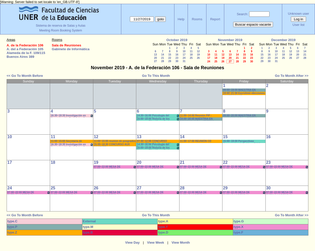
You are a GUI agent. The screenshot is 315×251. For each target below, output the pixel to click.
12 (198, 51)
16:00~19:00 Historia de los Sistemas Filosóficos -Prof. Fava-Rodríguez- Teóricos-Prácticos (158, 119)
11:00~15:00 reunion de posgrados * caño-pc (115, 141)
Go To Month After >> (291, 76)
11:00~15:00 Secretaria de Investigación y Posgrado (66, 141)
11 (191, 51)
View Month (181, 242)
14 (162, 54)
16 (176, 54)
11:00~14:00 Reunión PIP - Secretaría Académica (196, 115)
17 (184, 54)
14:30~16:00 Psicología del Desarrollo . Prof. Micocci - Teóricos (158, 115)
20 (155, 58)
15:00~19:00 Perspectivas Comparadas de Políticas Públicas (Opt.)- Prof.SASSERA (243, 141)
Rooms (197, 19)
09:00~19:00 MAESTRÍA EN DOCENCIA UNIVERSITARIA (240, 90)
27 (155, 61)
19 (198, 54)
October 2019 (177, 40)
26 (198, 58)
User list (299, 25)
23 (176, 58)
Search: (242, 14)
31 (184, 61)
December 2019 (283, 40)
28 (162, 61)
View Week (155, 242)
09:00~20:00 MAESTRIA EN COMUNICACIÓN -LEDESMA (240, 115)
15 (169, 54)
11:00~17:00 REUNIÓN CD (195, 141)
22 (169, 58)
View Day (132, 242)
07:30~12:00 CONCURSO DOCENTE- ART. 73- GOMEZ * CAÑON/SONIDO (154, 141)
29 (169, 61)
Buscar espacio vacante (253, 24)
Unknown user (298, 13)
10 (184, 51)
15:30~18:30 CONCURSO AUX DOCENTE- (112, 144)
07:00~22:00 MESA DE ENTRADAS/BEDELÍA (115, 167)
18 (191, 54)
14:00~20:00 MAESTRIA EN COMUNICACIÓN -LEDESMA (197, 119)
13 (155, 54)
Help (181, 19)
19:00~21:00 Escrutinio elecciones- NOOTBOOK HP (244, 93)
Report (215, 19)
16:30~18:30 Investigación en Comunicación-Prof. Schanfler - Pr (72, 115)
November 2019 (230, 40)
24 (184, 58)
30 (176, 61)
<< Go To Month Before (25, 76)
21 (162, 58)
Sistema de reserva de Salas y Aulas (60, 25)
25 (191, 58)
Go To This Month (156, 76)
